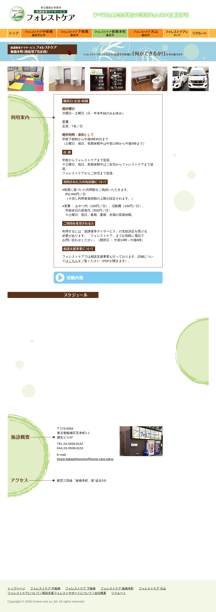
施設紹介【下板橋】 (74, 33)
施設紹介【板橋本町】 (110, 33)
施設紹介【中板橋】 (39, 33)
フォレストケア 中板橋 (45, 588)
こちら (73, 261)
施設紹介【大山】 (146, 33)
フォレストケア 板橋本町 (117, 588)
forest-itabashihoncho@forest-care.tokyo (85, 459)
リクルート (118, 593)
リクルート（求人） (199, 33)
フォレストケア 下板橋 (80, 588)
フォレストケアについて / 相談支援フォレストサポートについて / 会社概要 (177, 33)
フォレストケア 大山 (152, 588)
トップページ (14, 33)
